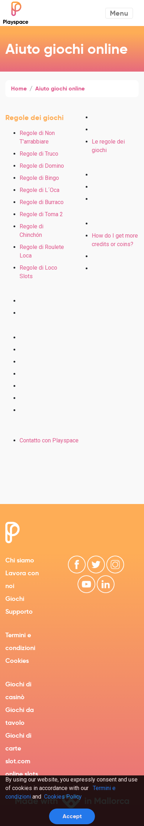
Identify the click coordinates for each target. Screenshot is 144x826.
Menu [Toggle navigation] (119, 13)
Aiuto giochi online (60, 88)
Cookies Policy (63, 796)
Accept (72, 816)
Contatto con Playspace (49, 440)
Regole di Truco (39, 153)
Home (19, 88)
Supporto (19, 611)
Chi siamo (19, 560)
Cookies (17, 660)
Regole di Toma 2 (41, 214)
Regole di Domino (42, 165)
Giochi (14, 598)
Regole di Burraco (42, 202)
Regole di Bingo (39, 178)
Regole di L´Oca (39, 190)
